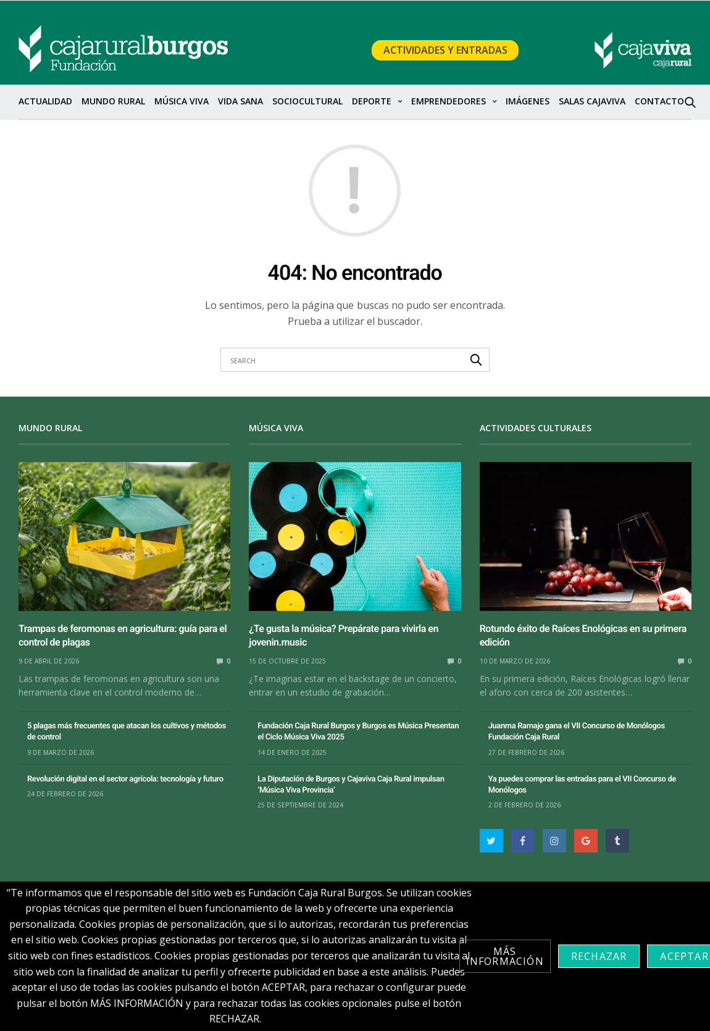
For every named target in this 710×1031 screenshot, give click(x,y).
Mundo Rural (113, 101)
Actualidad (45, 101)
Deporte (371, 101)
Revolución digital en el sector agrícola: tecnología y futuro (125, 779)
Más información (505, 956)
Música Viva (181, 101)
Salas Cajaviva (592, 101)
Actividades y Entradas (445, 50)
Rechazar (599, 956)
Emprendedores (448, 101)
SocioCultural (307, 101)
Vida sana (240, 101)
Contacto (659, 101)
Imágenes (527, 101)
